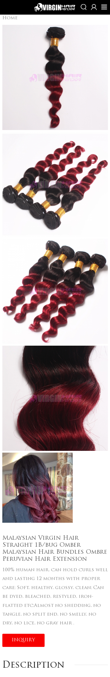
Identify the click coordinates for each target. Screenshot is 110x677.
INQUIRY (23, 640)
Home (10, 18)
